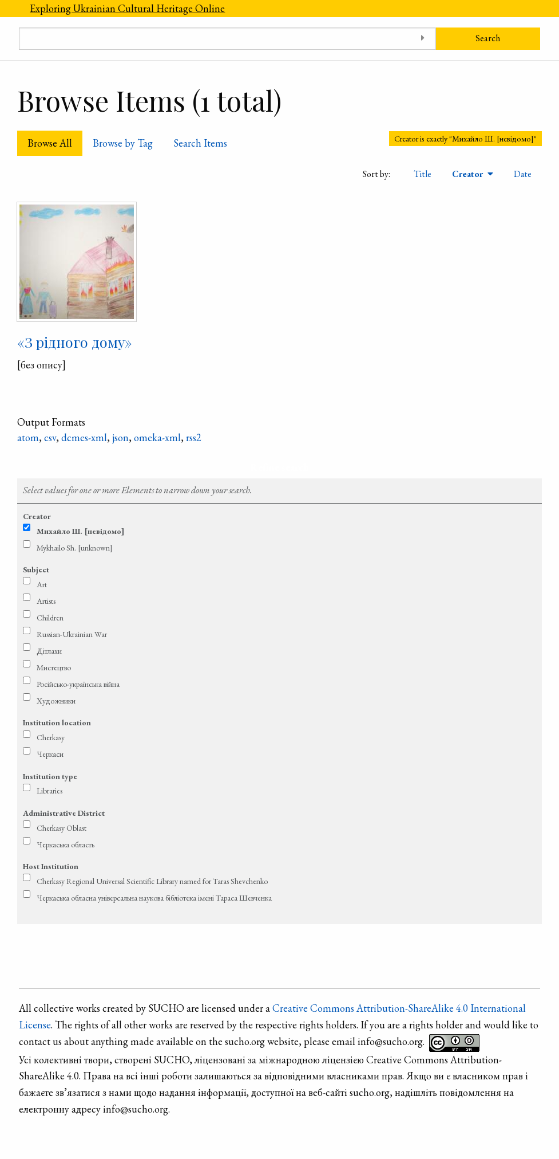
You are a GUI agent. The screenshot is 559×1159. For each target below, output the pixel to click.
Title (422, 174)
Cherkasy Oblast (61, 828)
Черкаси (50, 754)
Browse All (49, 143)
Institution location (57, 722)
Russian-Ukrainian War (72, 634)
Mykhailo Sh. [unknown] (75, 548)
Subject (36, 569)
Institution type (50, 776)
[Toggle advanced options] (423, 38)
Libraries (49, 790)
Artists (46, 601)
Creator (468, 174)
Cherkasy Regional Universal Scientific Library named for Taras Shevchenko (152, 881)
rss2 (193, 437)
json (120, 437)
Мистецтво (54, 667)
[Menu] (9, 8)
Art (42, 584)
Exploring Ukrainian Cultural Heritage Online (127, 8)
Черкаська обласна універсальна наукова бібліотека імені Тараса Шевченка (154, 898)
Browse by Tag (123, 143)
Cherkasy (51, 737)
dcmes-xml (84, 437)
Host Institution (50, 866)
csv (50, 437)
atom (28, 437)
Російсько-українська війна (78, 684)
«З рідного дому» (74, 341)
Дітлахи (49, 651)
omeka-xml (157, 437)
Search (487, 38)
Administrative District (64, 813)
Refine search (279, 467)
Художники (56, 701)
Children (50, 617)
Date (523, 174)
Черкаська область (65, 844)
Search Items (200, 143)
